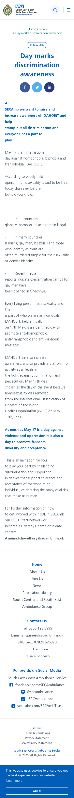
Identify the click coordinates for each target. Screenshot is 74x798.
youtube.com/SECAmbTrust (40, 706)
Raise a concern (37, 656)
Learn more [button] (14, 780)
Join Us (37, 579)
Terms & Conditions (37, 733)
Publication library (37, 593)
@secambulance (40, 692)
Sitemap (37, 728)
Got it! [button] (37, 790)
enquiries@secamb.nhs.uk (42, 635)
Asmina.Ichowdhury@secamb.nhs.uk (34, 538)
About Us (37, 572)
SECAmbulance (41, 699)
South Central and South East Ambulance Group (37, 603)
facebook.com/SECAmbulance (40, 685)
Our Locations (37, 649)
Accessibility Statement (37, 743)
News (37, 586)
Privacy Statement (37, 738)
